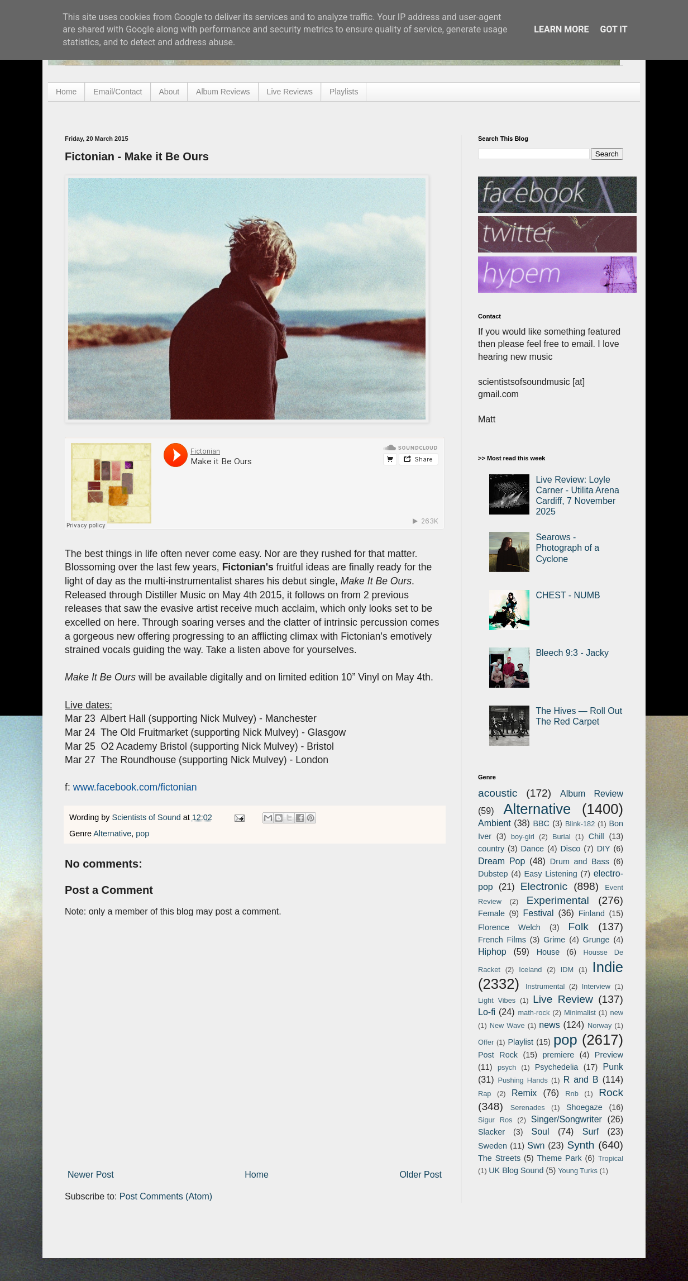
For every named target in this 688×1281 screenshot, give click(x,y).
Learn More (561, 29)
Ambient (494, 823)
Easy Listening (550, 873)
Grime (554, 939)
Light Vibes (496, 1000)
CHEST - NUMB (568, 595)
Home (66, 91)
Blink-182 (580, 824)
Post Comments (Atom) (166, 1196)
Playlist (520, 1041)
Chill (596, 836)
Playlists (343, 91)
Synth (580, 1145)
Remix (524, 1093)
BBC (541, 823)
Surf (590, 1131)
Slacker (491, 1131)
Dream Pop (501, 861)
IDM (567, 969)
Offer (486, 1042)
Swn (535, 1145)
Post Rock (498, 1054)
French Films (502, 939)
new (616, 1012)
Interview (596, 986)
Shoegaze (584, 1107)
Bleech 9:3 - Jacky (572, 653)
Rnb (571, 1093)
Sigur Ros (495, 1120)
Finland (592, 913)
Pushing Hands (522, 1080)
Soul (541, 1131)
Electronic (543, 886)
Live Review (563, 999)
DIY (603, 848)
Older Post (420, 1174)
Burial (561, 836)
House (548, 951)
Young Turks (578, 1170)
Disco (570, 848)
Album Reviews (223, 91)
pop (142, 833)
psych (507, 1067)
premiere (559, 1054)
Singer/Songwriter (566, 1119)
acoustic (497, 793)
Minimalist (580, 1012)
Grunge (596, 939)
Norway (599, 1025)
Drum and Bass (579, 861)
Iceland (530, 969)
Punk (613, 1067)
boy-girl (522, 836)
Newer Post (91, 1174)
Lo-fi (486, 1012)
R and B (581, 1079)
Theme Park (559, 1158)
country (491, 848)
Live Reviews (290, 91)
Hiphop (492, 951)
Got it (613, 29)
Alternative (112, 833)
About (169, 91)
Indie (608, 967)
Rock (611, 1092)
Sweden (492, 1145)
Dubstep (493, 873)
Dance (532, 848)
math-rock (534, 1012)
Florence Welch (509, 927)
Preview (609, 1054)
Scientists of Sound (147, 817)
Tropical (610, 1158)
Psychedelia (557, 1067)
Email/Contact (117, 91)
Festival (538, 913)
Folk (578, 926)
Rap (484, 1093)
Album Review (591, 793)
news (549, 1025)
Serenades (527, 1107)
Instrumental (545, 986)
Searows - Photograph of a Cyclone (567, 547)
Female (491, 913)
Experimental (558, 900)
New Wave (507, 1025)
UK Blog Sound (516, 1170)
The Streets (499, 1158)
